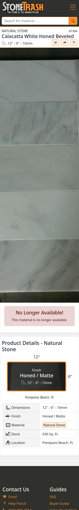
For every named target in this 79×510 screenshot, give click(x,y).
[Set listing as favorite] (55, 42)
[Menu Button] (73, 7)
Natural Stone (15, 31)
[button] (39, 175)
